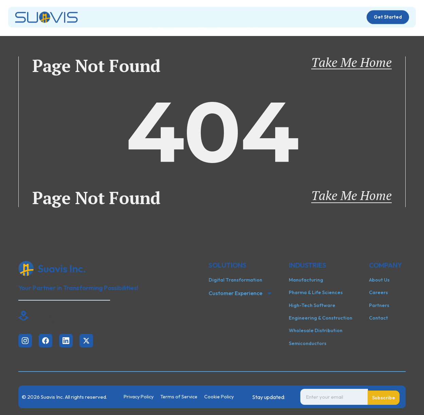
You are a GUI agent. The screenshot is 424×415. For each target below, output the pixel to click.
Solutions (211, 19)
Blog (252, 19)
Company (161, 19)
